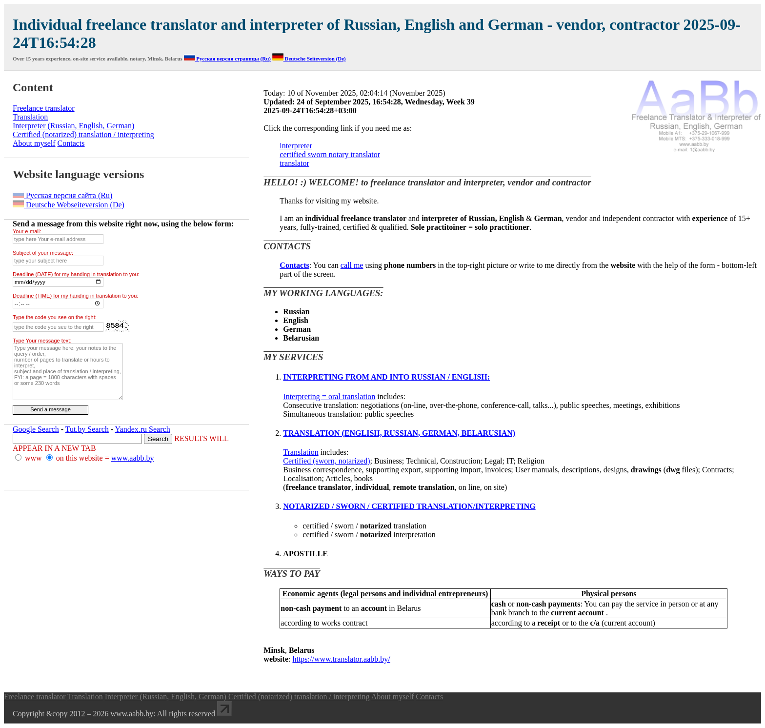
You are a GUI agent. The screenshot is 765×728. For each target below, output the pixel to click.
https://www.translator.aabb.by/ (341, 659)
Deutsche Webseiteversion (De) (68, 205)
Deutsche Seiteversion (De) (309, 58)
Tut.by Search (87, 429)
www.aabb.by (132, 458)
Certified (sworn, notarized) (326, 461)
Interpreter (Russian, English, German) (73, 125)
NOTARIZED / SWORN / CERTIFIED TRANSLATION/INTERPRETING (409, 506)
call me (352, 265)
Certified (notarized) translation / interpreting (83, 134)
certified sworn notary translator (330, 154)
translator (294, 163)
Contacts (71, 143)
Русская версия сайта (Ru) (62, 195)
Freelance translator (44, 108)
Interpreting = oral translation (329, 396)
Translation (300, 452)
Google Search (36, 429)
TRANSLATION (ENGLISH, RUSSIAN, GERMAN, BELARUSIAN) (399, 433)
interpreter (296, 146)
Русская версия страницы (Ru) (227, 58)
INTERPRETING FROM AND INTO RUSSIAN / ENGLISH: (386, 377)
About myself (34, 143)
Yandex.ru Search (142, 429)
